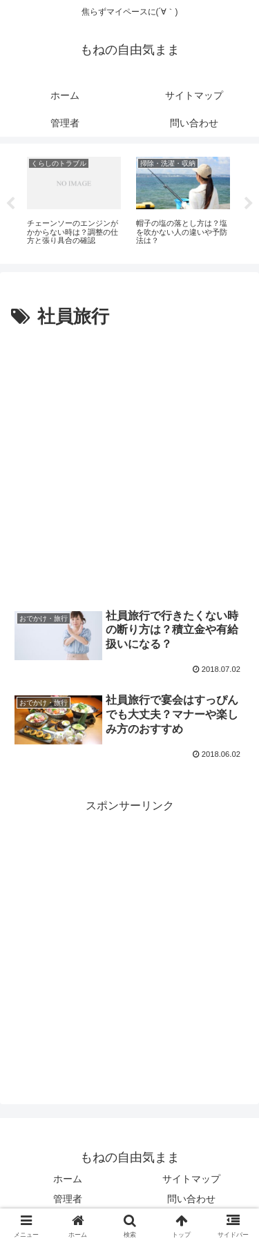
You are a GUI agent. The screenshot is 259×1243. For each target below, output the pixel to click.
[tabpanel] (73, 201)
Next (249, 204)
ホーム (67, 1178)
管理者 (67, 1198)
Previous (10, 204)
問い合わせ (191, 1198)
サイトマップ (191, 1178)
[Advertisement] (129, 469)
